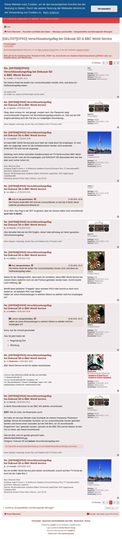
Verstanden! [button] (104, 8)
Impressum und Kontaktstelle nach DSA (57, 521)
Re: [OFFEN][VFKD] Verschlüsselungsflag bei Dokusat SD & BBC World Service (28, 72)
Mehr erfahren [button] (51, 12)
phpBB (52, 525)
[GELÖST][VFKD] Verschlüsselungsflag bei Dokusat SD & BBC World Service (57, 38)
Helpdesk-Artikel (82, 50)
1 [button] (107, 62)
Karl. (14, 265)
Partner (87, 521)
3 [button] (114, 62)
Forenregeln (8, 46)
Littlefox (15, 319)
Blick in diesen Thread (46, 50)
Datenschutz (78, 521)
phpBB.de (71, 531)
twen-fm (15, 199)
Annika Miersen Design (67, 528)
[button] (103, 63)
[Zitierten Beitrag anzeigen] (35, 199)
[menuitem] (7, 27)
